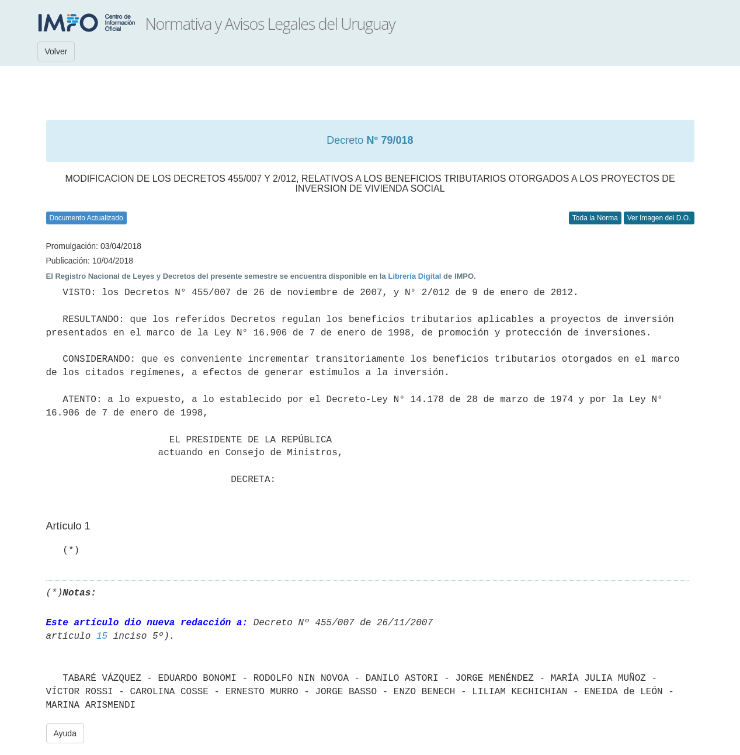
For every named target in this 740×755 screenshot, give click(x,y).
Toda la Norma (595, 218)
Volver (56, 51)
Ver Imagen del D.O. (659, 218)
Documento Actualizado (86, 218)
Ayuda (65, 733)
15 (101, 636)
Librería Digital (414, 276)
